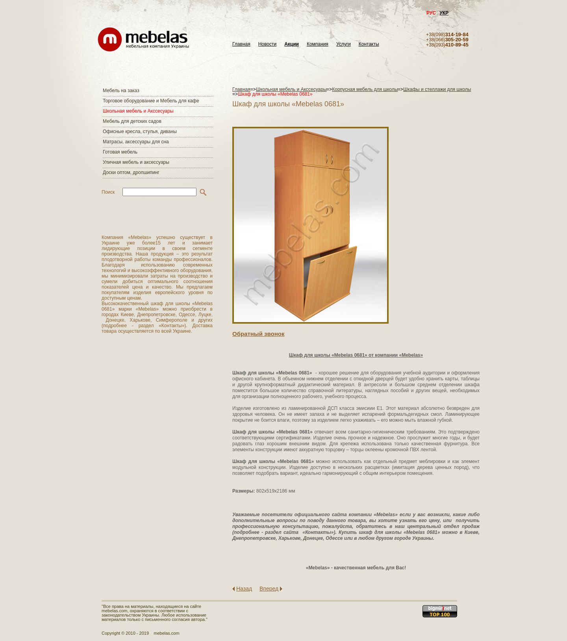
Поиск (108, 192)
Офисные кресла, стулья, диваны (140, 131)
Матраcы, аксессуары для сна (136, 142)
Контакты (369, 44)
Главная (241, 44)
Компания (317, 44)
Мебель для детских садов (132, 121)
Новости (267, 44)
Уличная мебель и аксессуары (136, 162)
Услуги (343, 44)
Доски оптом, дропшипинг (131, 172)
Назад (244, 588)
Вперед (268, 588)
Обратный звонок (258, 333)
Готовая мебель (120, 152)
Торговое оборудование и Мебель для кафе (151, 101)
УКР (443, 13)
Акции (291, 44)
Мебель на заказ (121, 90)
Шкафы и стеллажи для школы (437, 89)
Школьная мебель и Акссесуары (138, 111)
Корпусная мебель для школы (365, 89)
